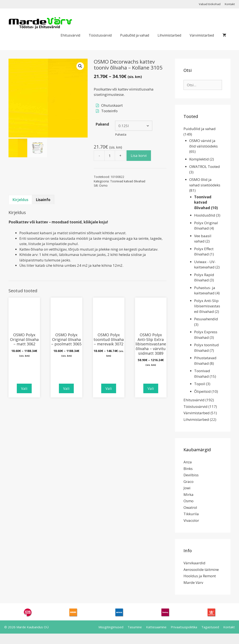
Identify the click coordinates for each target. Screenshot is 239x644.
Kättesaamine (156, 627)
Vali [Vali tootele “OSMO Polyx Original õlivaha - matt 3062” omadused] (24, 388)
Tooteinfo (109, 110)
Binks (188, 468)
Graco (188, 481)
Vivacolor (191, 520)
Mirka (188, 494)
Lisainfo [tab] (43, 199)
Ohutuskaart (112, 105)
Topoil (199, 383)
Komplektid (199, 159)
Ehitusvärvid (70, 35)
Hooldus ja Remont (200, 575)
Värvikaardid (194, 562)
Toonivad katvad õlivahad (127, 181)
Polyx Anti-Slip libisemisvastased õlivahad (207, 306)
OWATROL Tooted (204, 166)
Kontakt (230, 4)
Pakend (102, 124)
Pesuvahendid (206, 318)
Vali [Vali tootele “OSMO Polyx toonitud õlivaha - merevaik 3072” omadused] (108, 388)
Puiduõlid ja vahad (134, 35)
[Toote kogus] (109, 155)
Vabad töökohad (210, 4)
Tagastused (210, 627)
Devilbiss (191, 474)
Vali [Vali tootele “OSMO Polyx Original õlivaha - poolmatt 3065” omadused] (66, 388)
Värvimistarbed (202, 35)
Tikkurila (191, 513)
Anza (188, 462)
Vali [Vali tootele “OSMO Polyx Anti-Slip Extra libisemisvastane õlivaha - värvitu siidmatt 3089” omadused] (151, 388)
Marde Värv (193, 582)
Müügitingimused (110, 627)
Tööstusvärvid (100, 35)
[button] (80, 66)
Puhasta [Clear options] (120, 134)
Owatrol (190, 507)
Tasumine (135, 627)
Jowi (187, 487)
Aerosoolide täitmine (201, 569)
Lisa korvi (139, 155)
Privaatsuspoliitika (184, 627)
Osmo (103, 185)
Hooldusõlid (204, 215)
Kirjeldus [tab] (20, 199)
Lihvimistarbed (169, 35)
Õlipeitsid (202, 391)
